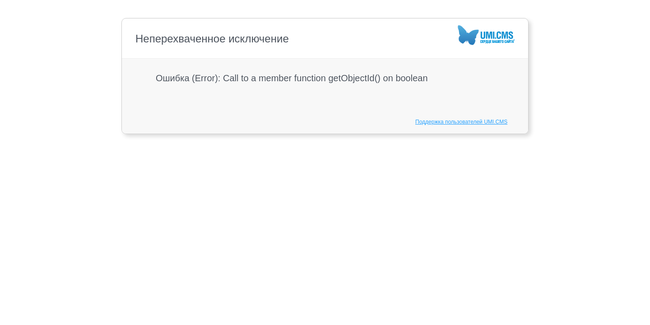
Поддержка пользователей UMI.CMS (461, 122)
